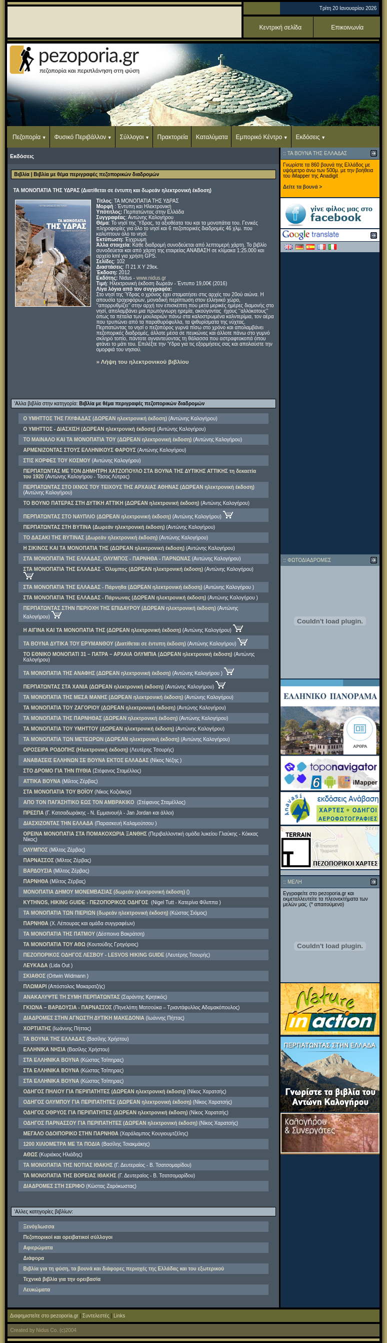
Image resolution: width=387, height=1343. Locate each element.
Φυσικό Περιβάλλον (80, 137)
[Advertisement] (330, 403)
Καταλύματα (212, 137)
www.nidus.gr (151, 278)
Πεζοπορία (26, 137)
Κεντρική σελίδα (281, 27)
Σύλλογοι (132, 137)
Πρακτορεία (173, 137)
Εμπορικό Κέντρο (259, 137)
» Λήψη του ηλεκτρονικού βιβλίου (142, 361)
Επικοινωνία (347, 27)
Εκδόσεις (308, 137)
